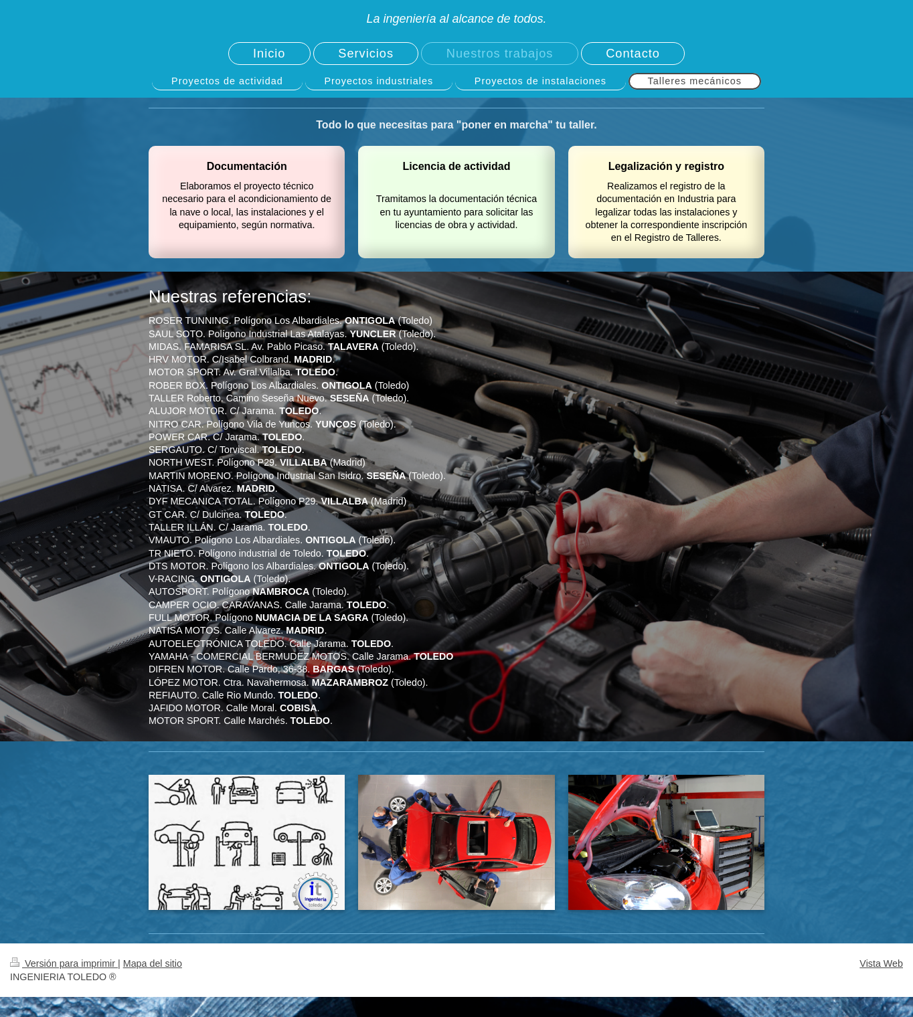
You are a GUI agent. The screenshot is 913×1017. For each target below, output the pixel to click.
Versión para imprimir (64, 963)
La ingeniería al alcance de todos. (456, 18)
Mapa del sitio (152, 963)
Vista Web (881, 963)
